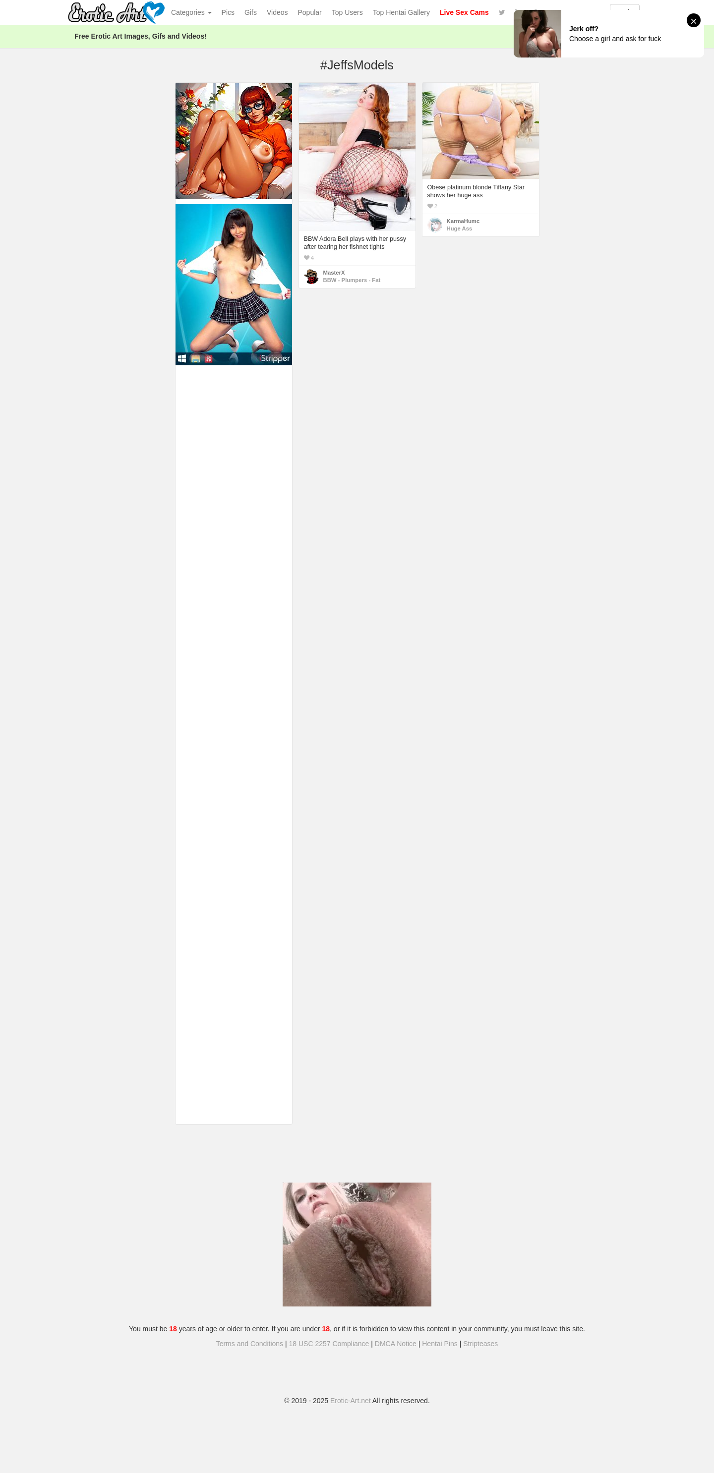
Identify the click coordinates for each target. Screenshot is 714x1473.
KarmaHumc (463, 221)
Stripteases (480, 1344)
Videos (277, 12)
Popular (310, 12)
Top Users (347, 12)
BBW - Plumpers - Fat (352, 280)
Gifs (250, 12)
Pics (228, 12)
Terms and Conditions (249, 1344)
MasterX (334, 273)
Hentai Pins (440, 1344)
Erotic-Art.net (350, 1401)
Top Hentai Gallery (401, 12)
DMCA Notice (395, 1344)
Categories (191, 12)
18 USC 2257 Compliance (329, 1344)
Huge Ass (460, 228)
